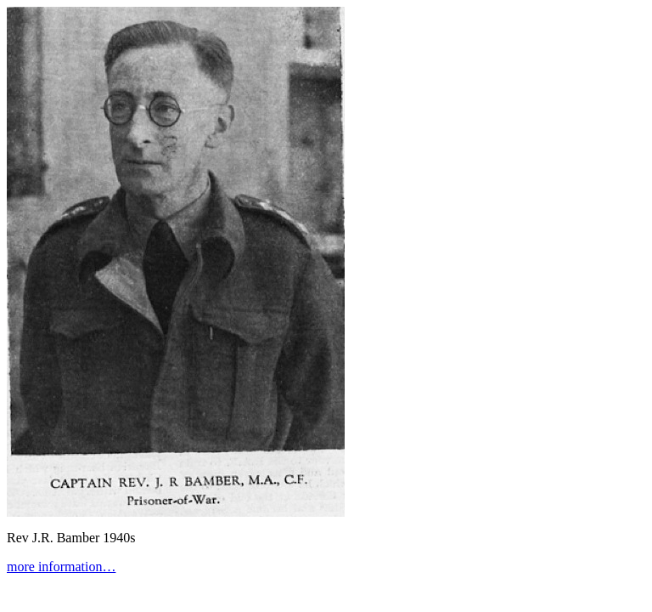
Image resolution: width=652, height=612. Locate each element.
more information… (61, 566)
